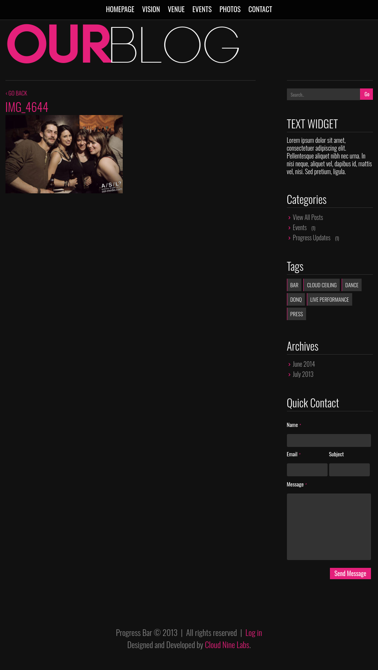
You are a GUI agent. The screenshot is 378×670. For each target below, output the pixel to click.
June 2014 (304, 364)
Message (296, 484)
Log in (253, 632)
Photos (229, 9)
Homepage (120, 9)
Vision (151, 9)
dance (351, 285)
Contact (260, 9)
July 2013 (303, 374)
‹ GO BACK (16, 92)
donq (296, 299)
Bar (294, 285)
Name (294, 425)
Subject (336, 454)
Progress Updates (311, 237)
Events (201, 9)
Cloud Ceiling (322, 285)
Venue (176, 9)
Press (296, 314)
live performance (329, 299)
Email (293, 454)
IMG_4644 (26, 106)
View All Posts (308, 217)
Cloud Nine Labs (227, 644)
